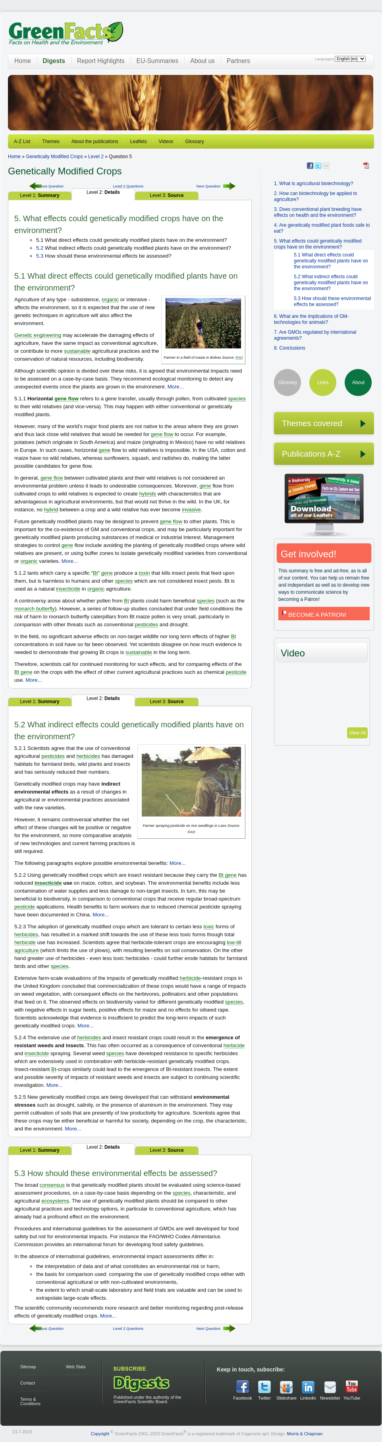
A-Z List (22, 141)
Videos (166, 141)
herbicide (25, 942)
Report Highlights (101, 60)
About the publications (94, 141)
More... (176, 387)
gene (104, 450)
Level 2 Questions (128, 186)
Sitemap (28, 1366)
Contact (27, 1383)
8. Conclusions (289, 348)
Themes (50, 141)
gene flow (66, 399)
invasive (191, 510)
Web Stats (76, 1366)
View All (357, 733)
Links (322, 382)
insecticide (68, 589)
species (237, 399)
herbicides (88, 756)
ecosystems (55, 1201)
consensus (52, 1185)
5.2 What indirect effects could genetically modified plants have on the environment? (331, 282)
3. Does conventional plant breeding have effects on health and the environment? (318, 212)
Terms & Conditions (30, 1401)
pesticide (236, 672)
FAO (239, 358)
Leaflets (138, 141)
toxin (144, 573)
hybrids (147, 494)
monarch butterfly (34, 609)
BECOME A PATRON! (313, 614)
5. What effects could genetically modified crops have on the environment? (318, 244)
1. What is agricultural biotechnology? (313, 183)
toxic (208, 926)
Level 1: (39, 195)
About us (202, 60)
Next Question (209, 186)
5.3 (39, 256)
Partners (238, 60)
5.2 (39, 248)
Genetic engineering (37, 335)
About (358, 382)
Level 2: (103, 192)
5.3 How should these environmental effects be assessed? (332, 301)
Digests (54, 60)
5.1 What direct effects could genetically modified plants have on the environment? (331, 261)
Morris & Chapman (304, 1433)
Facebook (242, 1398)
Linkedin (308, 1398)
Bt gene (23, 672)
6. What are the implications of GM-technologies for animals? (311, 319)
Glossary (194, 141)
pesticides (146, 624)
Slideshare (286, 1398)
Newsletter (330, 1398)
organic (110, 299)
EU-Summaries (158, 60)
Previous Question (48, 186)
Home (22, 60)
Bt (95, 573)
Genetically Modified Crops (54, 156)
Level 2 (96, 156)
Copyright (100, 1433)
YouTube (351, 1398)
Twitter (264, 1398)
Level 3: (166, 195)
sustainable (77, 351)
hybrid (51, 510)
